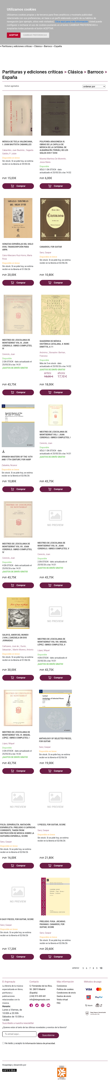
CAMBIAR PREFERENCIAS (35, 35)
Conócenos (62, 986)
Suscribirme (48, 1035)
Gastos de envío (64, 996)
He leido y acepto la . (30, 1043)
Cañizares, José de (10, 646)
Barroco (48, 46)
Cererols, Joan (8, 354)
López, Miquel (44, 650)
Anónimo (44, 352)
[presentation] (24, 1051)
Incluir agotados (12, 86)
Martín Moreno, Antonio (23, 650)
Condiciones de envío (66, 993)
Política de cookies (65, 989)
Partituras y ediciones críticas (17, 46)
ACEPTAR (13, 35)
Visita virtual (62, 999)
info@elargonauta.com (40, 999)
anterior (75, 968)
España (58, 46)
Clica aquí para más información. (72, 21)
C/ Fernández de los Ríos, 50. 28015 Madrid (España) (41, 989)
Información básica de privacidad (40, 1043)
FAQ (58, 1003)
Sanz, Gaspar (45, 252)
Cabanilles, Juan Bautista (13, 150)
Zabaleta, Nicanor (9, 465)
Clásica (38, 46)
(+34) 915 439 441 (38, 996)
